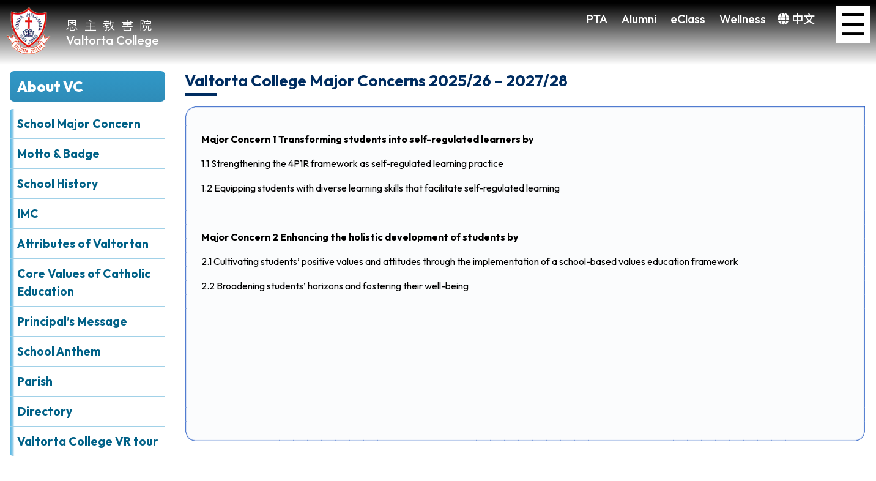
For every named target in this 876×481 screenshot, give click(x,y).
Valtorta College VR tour (87, 441)
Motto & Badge (58, 153)
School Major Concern (79, 123)
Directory (44, 411)
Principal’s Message (72, 321)
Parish (35, 381)
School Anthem (59, 351)
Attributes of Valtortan (83, 243)
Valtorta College (112, 40)
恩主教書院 (112, 25)
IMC (28, 213)
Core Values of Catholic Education (83, 282)
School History (57, 183)
